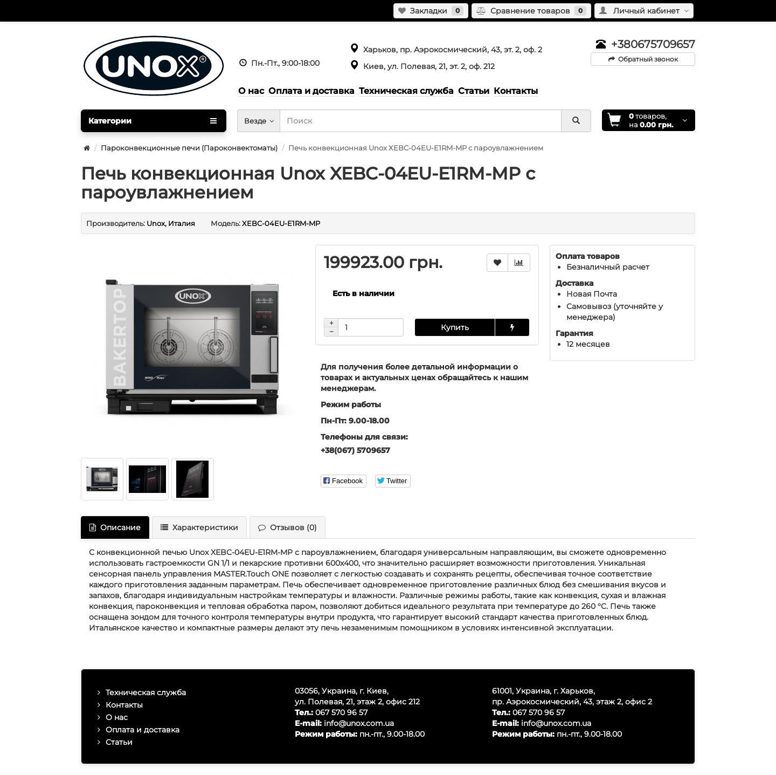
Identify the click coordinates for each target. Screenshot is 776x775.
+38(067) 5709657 (355, 450)
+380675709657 (653, 44)
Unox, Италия (171, 223)
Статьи (119, 742)
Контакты (124, 705)
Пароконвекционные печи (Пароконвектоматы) (189, 147)
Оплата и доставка (142, 730)
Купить (455, 327)
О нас (117, 717)
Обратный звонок (643, 59)
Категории (152, 120)
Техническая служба (146, 692)
